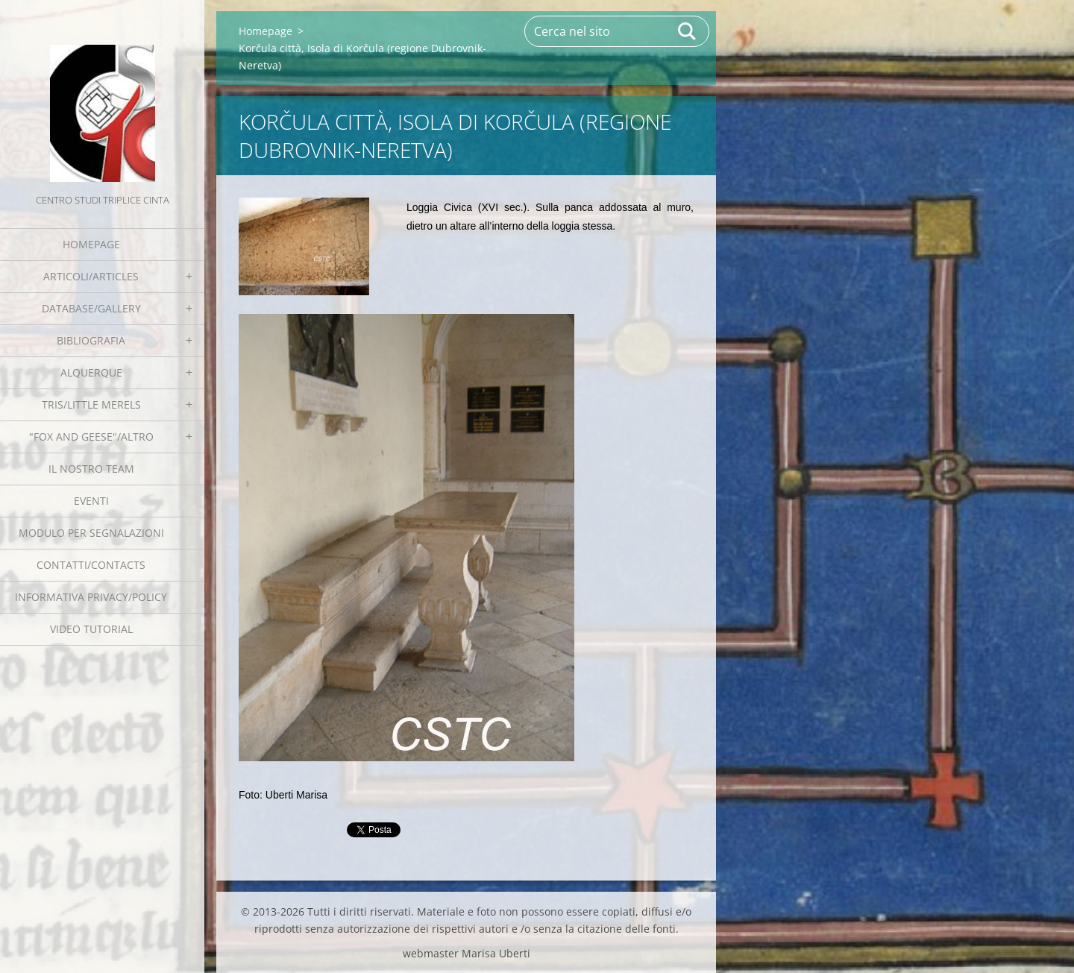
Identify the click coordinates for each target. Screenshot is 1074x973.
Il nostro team (91, 469)
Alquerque (91, 372)
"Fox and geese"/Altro (91, 436)
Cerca (687, 31)
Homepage (91, 244)
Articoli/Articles (91, 276)
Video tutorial (91, 629)
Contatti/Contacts (91, 565)
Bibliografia (91, 340)
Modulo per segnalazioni (91, 533)
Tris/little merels (91, 404)
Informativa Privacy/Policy (91, 597)
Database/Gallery (91, 308)
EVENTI (91, 501)
